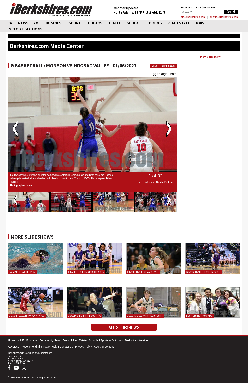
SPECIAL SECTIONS (25, 29)
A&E (37, 23)
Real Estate (80, 340)
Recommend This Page (35, 346)
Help (54, 346)
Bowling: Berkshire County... (84, 315)
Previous (15, 129)
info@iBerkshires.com (193, 17)
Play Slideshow (210, 56)
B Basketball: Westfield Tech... (145, 315)
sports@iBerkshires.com (224, 17)
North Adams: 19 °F (127, 12)
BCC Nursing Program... (199, 315)
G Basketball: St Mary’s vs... (143, 272)
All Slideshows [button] (124, 327)
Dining (67, 340)
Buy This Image (146, 182)
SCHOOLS (135, 23)
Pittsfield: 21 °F (154, 12)
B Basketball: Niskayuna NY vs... (27, 315)
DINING (155, 23)
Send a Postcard (164, 182)
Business (31, 340)
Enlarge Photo (165, 74)
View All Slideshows (163, 66)
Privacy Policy (83, 346)
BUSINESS (55, 23)
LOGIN (197, 7)
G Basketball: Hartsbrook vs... (86, 272)
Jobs (199, 23)
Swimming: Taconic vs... (22, 272)
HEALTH (115, 23)
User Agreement (104, 346)
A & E (20, 340)
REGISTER (209, 7)
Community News (50, 340)
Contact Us (66, 346)
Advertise (13, 346)
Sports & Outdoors (112, 340)
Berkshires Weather (137, 340)
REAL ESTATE (178, 23)
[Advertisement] (210, 91)
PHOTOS (95, 23)
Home (11, 340)
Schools (93, 340)
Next (168, 129)
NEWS (23, 23)
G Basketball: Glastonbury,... (203, 272)
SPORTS (76, 23)
